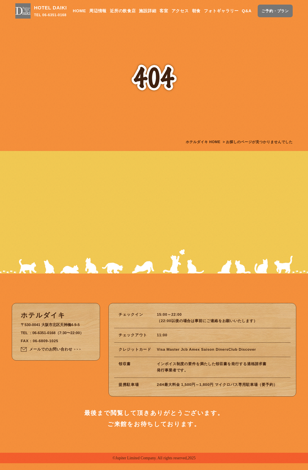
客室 (163, 11)
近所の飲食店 (123, 11)
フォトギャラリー (221, 11)
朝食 (196, 11)
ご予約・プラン (275, 11)
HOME (79, 11)
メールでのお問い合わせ (55, 357)
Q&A (247, 11)
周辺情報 (98, 11)
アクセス (180, 11)
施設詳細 (147, 11)
